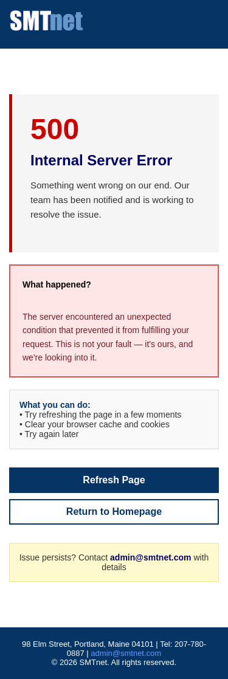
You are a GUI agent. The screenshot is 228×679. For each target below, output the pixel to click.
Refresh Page (114, 480)
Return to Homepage (114, 511)
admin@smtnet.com (150, 557)
